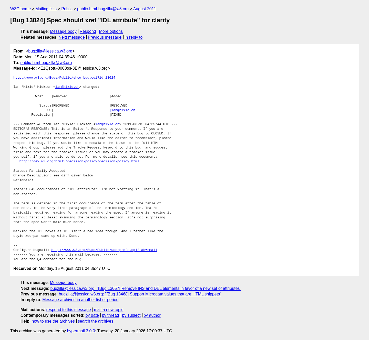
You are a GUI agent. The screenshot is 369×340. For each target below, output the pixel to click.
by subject (131, 315)
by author (152, 315)
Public (67, 9)
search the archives (96, 321)
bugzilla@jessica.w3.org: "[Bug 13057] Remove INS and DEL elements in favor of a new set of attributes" (145, 288)
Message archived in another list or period (80, 300)
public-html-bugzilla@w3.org (103, 9)
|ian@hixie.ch (122, 110)
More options (111, 31)
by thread (110, 315)
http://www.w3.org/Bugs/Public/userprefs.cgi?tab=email (104, 250)
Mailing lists (46, 9)
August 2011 (144, 9)
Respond (88, 31)
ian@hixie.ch (67, 87)
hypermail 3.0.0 (81, 331)
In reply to (133, 37)
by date (92, 315)
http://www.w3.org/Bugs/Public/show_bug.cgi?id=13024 (64, 78)
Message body (63, 31)
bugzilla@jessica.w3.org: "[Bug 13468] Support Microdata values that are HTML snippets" (140, 294)
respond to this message (68, 309)
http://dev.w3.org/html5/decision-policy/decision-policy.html (79, 161)
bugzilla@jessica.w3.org (50, 51)
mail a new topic (109, 309)
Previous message (105, 37)
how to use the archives (53, 321)
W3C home (20, 9)
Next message (72, 37)
